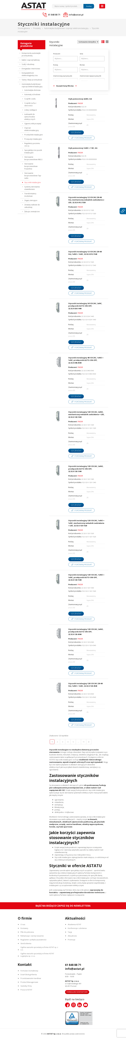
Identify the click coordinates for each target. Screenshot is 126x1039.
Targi (70, 932)
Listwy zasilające (30, 110)
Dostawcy (24, 928)
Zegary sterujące (30, 200)
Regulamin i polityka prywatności (33, 939)
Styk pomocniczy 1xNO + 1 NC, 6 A (82, 148)
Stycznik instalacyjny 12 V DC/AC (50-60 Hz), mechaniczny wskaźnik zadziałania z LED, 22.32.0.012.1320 (86, 200)
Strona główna (24, 28)
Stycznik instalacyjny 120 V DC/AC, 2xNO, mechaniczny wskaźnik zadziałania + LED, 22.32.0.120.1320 (86, 414)
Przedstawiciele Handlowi (30, 978)
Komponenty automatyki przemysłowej (31, 54)
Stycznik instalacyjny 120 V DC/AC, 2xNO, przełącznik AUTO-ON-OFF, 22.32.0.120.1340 (85, 468)
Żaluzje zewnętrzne (32, 211)
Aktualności (72, 936)
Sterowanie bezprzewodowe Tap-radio (32, 175)
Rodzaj (55, 65)
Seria (81, 54)
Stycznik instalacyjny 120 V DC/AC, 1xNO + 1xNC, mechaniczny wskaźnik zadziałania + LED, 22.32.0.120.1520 (86, 523)
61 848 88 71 (73, 965)
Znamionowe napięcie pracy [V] (90, 76)
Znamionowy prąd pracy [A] (62, 76)
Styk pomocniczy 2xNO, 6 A (80, 99)
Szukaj (88, 6)
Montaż (82, 65)
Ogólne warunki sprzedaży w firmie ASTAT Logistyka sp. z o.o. (37, 954)
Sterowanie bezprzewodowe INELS (33, 158)
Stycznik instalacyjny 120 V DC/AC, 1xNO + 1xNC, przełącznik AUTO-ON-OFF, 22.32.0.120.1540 (86, 577)
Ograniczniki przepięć (32, 123)
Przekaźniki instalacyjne (33, 134)
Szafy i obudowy (28, 64)
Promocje (71, 939)
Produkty (37, 28)
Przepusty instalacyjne (33, 139)
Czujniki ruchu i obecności (30, 104)
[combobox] (65, 58)
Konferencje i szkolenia (77, 928)
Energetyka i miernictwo (31, 68)
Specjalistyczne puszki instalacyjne (33, 151)
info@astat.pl (74, 969)
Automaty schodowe (32, 94)
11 (83, 742)
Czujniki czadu (30, 99)
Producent (56, 54)
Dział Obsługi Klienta (28, 974)
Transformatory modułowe (30, 194)
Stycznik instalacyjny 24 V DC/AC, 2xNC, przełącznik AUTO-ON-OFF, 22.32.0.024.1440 (85, 306)
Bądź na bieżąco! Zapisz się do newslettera (63, 905)
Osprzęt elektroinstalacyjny (31, 129)
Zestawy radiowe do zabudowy (32, 205)
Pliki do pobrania (27, 932)
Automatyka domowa (32, 90)
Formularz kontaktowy (29, 971)
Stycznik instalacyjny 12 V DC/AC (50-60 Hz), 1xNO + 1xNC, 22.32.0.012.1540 (85, 252)
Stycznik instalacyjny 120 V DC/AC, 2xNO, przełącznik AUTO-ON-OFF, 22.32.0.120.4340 (85, 631)
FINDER (80, 103)
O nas (22, 924)
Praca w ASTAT (26, 990)
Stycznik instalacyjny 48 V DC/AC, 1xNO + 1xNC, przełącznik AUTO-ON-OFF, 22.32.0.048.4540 (85, 360)
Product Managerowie (29, 982)
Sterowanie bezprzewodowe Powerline (31, 166)
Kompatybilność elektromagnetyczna (30, 74)
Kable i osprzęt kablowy (31, 60)
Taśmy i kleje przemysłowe (32, 80)
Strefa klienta (25, 943)
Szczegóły (76, 132)
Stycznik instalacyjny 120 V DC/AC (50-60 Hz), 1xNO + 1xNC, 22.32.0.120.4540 (85, 684)
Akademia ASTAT (74, 924)
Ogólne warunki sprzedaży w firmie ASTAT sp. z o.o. (39, 948)
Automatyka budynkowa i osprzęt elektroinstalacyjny (66, 28)
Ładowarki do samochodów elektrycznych (29, 116)
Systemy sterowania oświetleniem (32, 188)
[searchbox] (66, 58)
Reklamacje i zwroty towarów (32, 936)
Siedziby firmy (26, 986)
